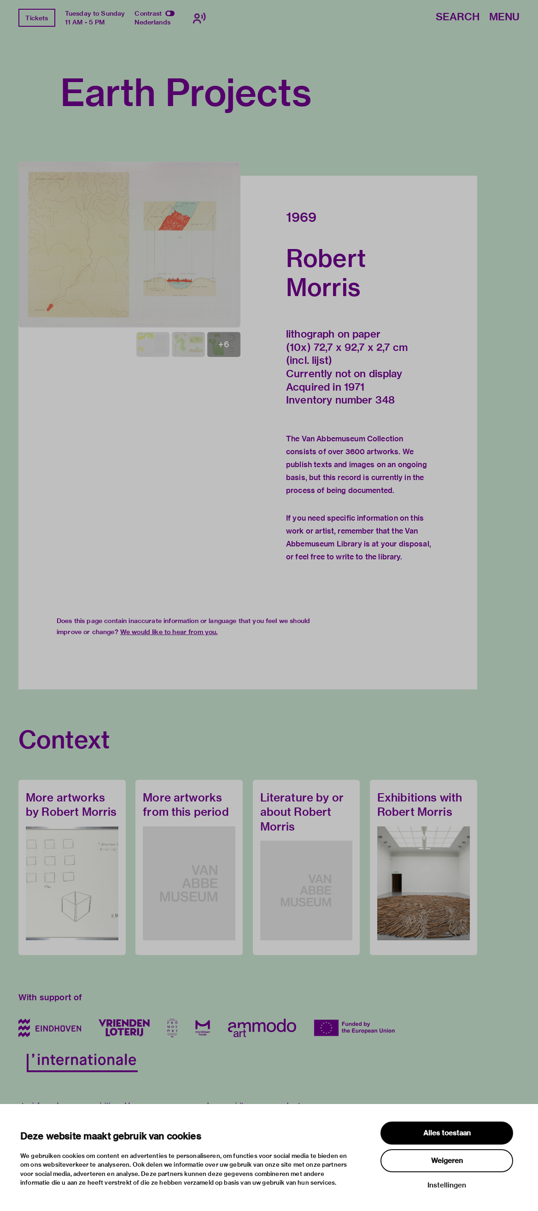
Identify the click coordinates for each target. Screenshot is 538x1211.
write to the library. (369, 557)
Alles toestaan (447, 1133)
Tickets (36, 18)
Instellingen (446, 1185)
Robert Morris (326, 272)
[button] (129, 244)
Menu (504, 17)
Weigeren (447, 1160)
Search (458, 17)
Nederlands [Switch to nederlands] (152, 22)
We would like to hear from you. (169, 632)
